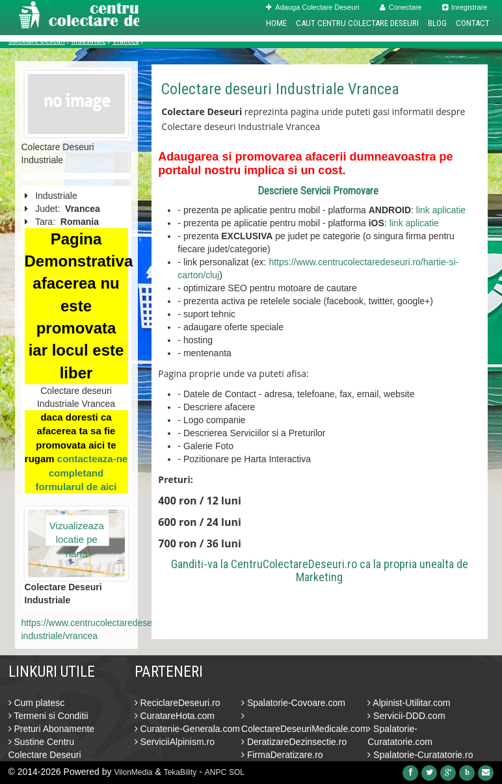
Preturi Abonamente (51, 729)
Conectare (401, 7)
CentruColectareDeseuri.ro (294, 564)
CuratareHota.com (175, 716)
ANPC (215, 772)
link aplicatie (441, 210)
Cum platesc (36, 703)
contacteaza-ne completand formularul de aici (81, 472)
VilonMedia (133, 772)
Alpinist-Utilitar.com (408, 703)
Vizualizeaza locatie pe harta (76, 533)
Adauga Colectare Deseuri (312, 7)
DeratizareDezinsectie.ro (294, 742)
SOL (236, 772)
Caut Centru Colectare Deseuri (357, 23)
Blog (437, 23)
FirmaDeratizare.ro (282, 755)
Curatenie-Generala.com (187, 729)
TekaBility (180, 772)
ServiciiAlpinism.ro (175, 742)
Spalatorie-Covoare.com (293, 703)
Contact (473, 23)
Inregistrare (465, 7)
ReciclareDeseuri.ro (177, 703)
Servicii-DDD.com (406, 716)
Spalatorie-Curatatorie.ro (420, 755)
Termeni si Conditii (48, 716)
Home (276, 23)
